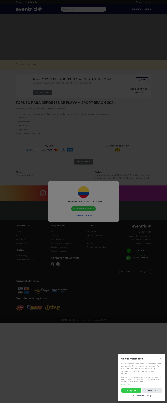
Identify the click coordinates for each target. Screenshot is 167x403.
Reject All (152, 390)
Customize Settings (142, 396)
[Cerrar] (161, 359)
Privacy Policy (126, 384)
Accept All (131, 390)
